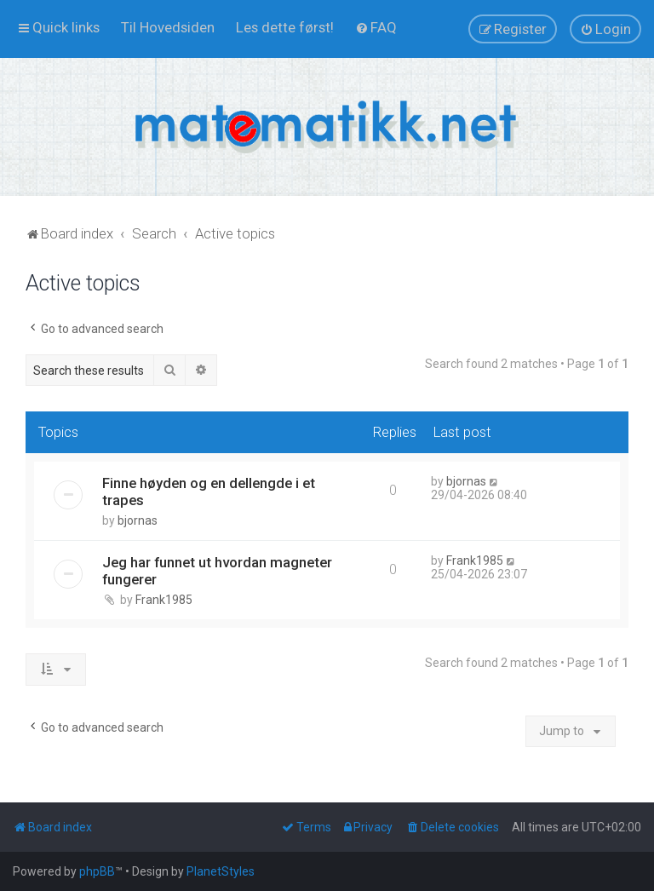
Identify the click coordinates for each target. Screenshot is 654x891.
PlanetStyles (220, 871)
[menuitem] (168, 27)
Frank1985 (163, 599)
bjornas (138, 520)
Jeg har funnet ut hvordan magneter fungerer (217, 571)
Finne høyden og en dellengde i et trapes (208, 491)
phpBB (97, 871)
